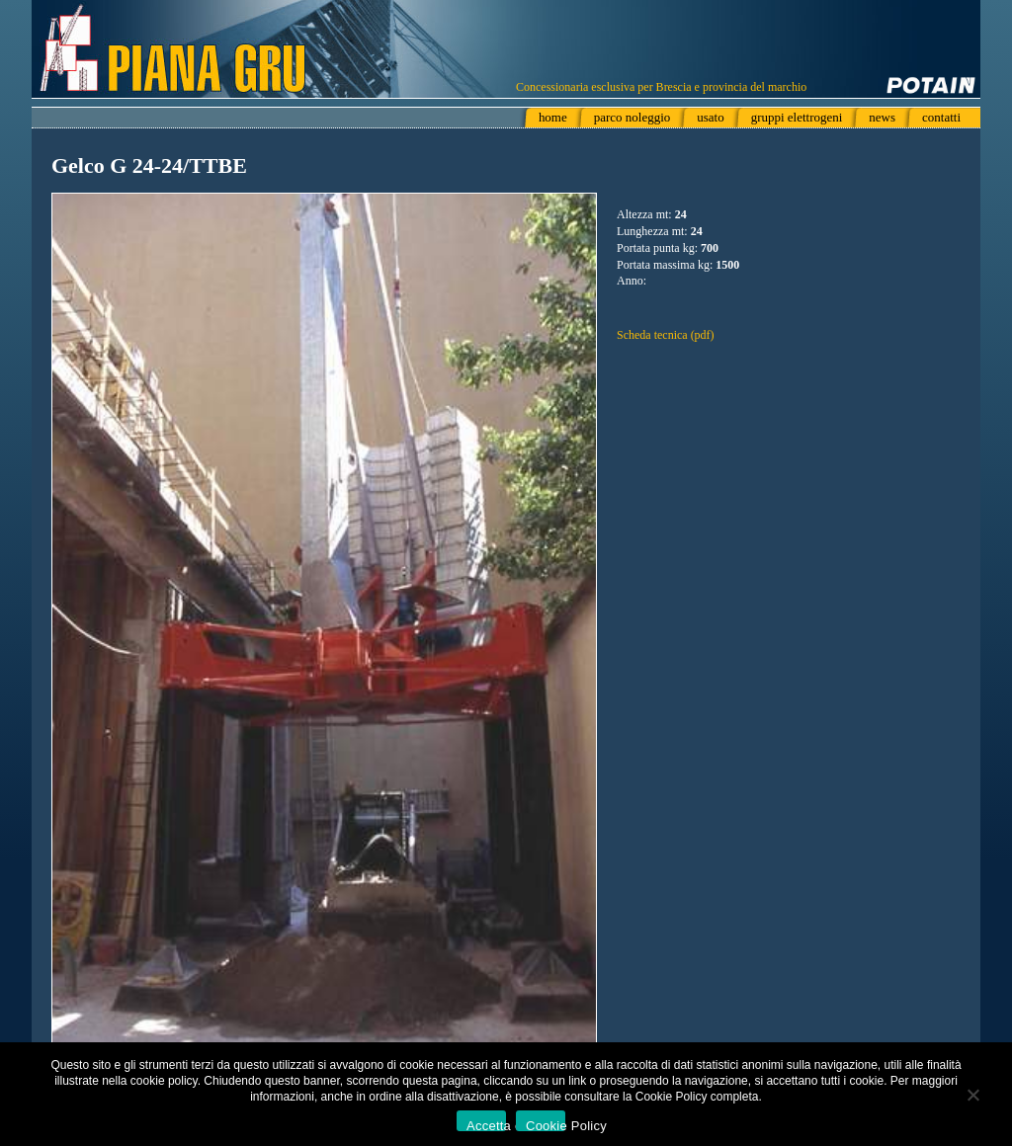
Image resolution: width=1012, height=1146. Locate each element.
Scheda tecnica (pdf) (666, 335)
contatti (941, 117)
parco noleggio (632, 117)
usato (710, 117)
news (882, 117)
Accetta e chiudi (486, 1125)
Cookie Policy (545, 1125)
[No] (972, 1095)
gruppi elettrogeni (797, 117)
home (553, 117)
